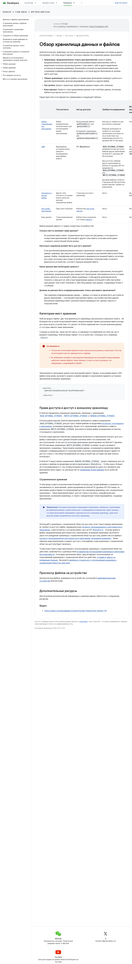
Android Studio (121, 3)
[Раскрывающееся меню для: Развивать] (75, 3)
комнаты (88, 220)
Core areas (21, 12)
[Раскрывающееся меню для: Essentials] (36, 3)
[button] (15, 35)
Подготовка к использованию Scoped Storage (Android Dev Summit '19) (75, 611)
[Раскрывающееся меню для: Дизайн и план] (57, 3)
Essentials (29, 3)
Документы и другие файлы (46, 195)
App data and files (40, 12)
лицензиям (84, 622)
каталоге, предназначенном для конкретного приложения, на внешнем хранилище (75, 538)
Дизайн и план (48, 3)
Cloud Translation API (98, 26)
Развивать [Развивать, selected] (67, 3)
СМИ (43, 147)
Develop (7, 12)
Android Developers (46, 36)
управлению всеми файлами (92, 470)
